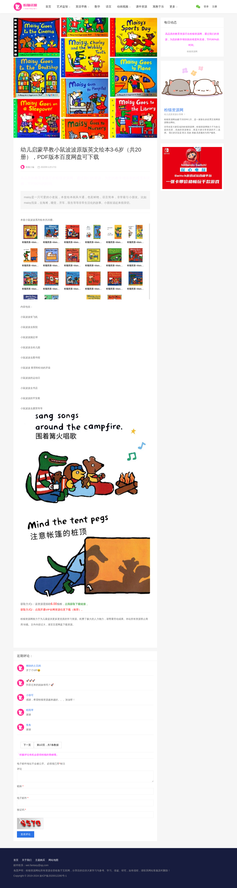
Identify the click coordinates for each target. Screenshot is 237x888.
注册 (214, 6)
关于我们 (27, 860)
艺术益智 (62, 6)
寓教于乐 (158, 6)
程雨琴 (29, 710)
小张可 (29, 695)
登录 (206, 6)
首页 (48, 6)
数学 (97, 6)
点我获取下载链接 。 (77, 603)
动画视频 (122, 6)
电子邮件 (22, 798)
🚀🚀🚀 (30, 680)
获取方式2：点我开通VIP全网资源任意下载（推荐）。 (52, 609)
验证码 (21, 809)
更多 (172, 6)
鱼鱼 (28, 725)
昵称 (20, 786)
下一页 (27, 744)
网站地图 (53, 860)
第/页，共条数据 (48, 744)
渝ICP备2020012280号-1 (53, 875)
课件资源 (141, 6)
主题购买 (40, 860)
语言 (108, 6)
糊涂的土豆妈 (33, 665)
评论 (19, 768)
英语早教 (81, 6)
